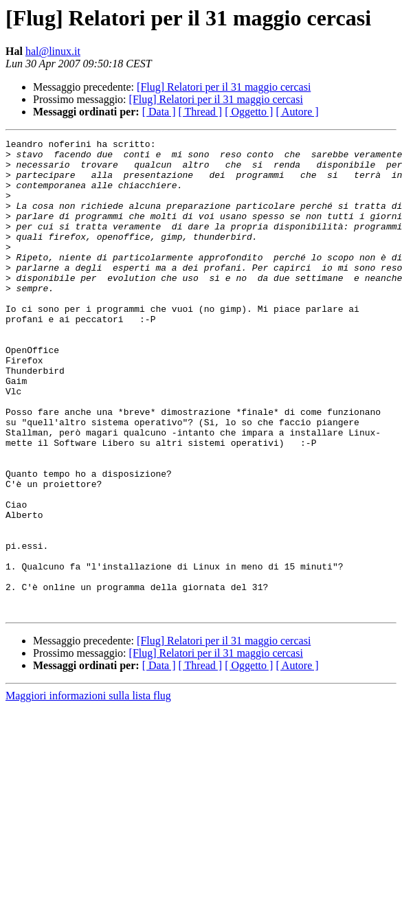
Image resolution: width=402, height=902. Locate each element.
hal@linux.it (52, 51)
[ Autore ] (297, 111)
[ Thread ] (201, 111)
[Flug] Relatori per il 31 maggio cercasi (224, 87)
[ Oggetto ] (249, 111)
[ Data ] (159, 111)
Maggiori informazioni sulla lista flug (88, 790)
